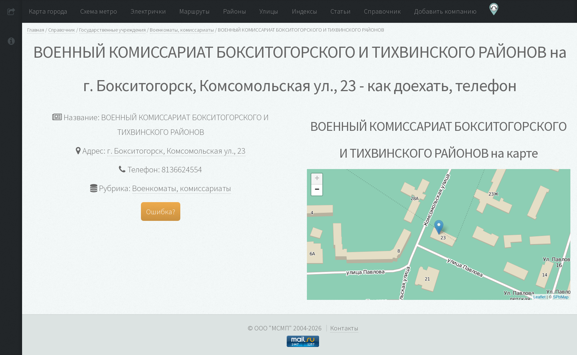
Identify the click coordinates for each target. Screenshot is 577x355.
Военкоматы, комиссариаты (182, 29)
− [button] (317, 190)
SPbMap (561, 297)
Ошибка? (160, 211)
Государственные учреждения (112, 29)
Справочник (61, 29)
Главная (35, 29)
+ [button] (317, 178)
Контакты (344, 328)
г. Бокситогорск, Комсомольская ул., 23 (176, 151)
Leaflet (540, 297)
